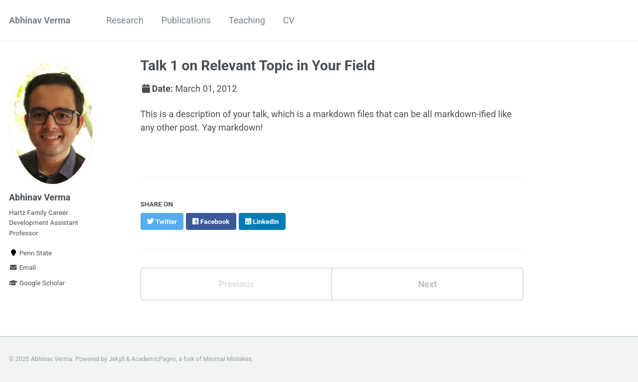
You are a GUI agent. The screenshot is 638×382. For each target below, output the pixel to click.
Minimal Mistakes (227, 359)
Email (22, 267)
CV (289, 20)
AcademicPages (154, 359)
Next (427, 284)
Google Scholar (37, 283)
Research (125, 20)
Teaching (247, 20)
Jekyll (117, 359)
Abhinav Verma (39, 20)
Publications (186, 20)
